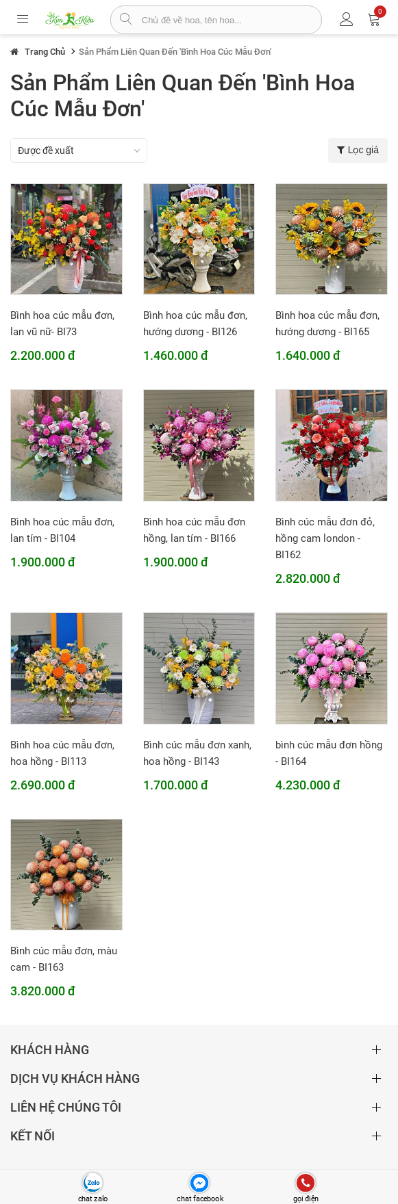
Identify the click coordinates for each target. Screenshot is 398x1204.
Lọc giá (358, 149)
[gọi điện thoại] (305, 1183)
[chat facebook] (199, 1183)
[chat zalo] (93, 1183)
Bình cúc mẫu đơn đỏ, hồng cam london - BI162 (325, 538)
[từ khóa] (231, 20)
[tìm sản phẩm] (126, 20)
